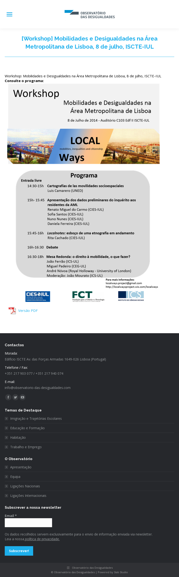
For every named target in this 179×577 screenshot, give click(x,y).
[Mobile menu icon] (9, 14)
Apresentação (20, 467)
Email (11, 515)
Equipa (15, 476)
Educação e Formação (27, 428)
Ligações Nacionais (25, 486)
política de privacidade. (42, 539)
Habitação (18, 437)
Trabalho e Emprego (26, 447)
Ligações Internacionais (28, 495)
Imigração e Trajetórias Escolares (36, 418)
